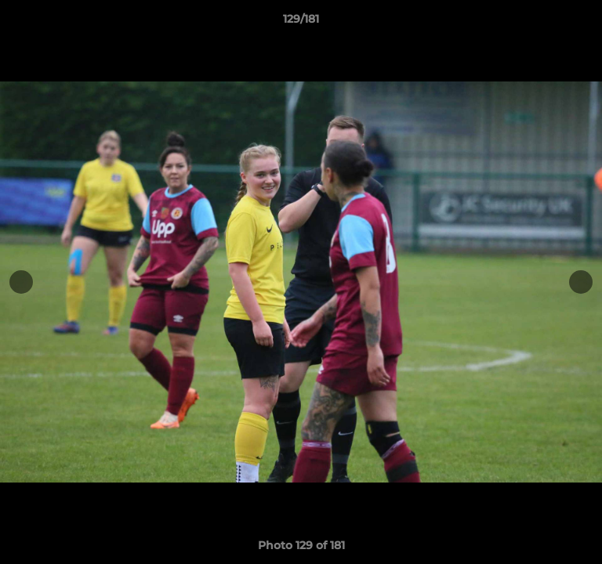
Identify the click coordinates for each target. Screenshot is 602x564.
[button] (583, 23)
